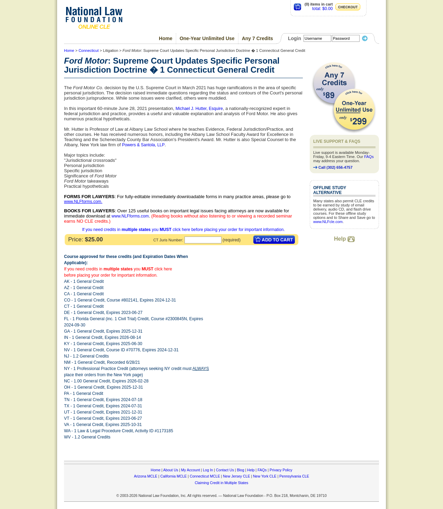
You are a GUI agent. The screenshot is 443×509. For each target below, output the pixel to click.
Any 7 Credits (257, 38)
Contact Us (225, 470)
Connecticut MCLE (205, 476)
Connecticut (89, 50)
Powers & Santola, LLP (143, 144)
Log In (208, 470)
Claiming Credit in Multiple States (221, 483)
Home (165, 38)
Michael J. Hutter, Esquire (199, 108)
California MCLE (173, 476)
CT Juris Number (167, 240)
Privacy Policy (281, 470)
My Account (190, 470)
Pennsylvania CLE (294, 476)
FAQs (369, 157)
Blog (240, 470)
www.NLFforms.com (82, 201)
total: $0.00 (322, 8)
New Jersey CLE (236, 476)
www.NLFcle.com (328, 222)
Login (294, 38)
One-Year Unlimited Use (207, 38)
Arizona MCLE (145, 476)
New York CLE (265, 476)
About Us (170, 470)
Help (344, 239)
